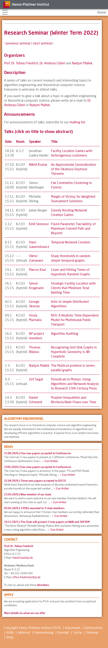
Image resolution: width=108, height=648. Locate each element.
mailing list (77, 122)
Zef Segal (36, 379)
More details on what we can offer (24, 613)
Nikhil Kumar (38, 164)
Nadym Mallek (82, 63)
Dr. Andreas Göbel (52, 63)
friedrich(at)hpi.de (22, 557)
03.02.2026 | (34, 508)
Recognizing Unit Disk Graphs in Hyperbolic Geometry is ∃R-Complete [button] (74, 351)
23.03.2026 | (27, 494)
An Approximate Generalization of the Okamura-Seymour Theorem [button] (73, 168)
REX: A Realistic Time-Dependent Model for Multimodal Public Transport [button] (75, 319)
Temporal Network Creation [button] (70, 242)
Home (101, 12)
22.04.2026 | (35, 480)
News (8, 446)
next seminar (42, 43)
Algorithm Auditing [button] (64, 333)
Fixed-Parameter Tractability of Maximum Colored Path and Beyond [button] (73, 228)
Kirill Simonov (39, 224)
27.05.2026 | (37, 467)
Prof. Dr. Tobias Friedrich (21, 63)
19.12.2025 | (47, 521)
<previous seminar (17, 43)
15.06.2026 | (37, 453)
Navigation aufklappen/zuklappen (5, 12)
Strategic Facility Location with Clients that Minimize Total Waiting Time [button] (73, 287)
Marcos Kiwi (37, 269)
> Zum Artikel (50, 461)
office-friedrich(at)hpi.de (26, 577)
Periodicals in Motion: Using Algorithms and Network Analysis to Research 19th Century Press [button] (75, 383)
